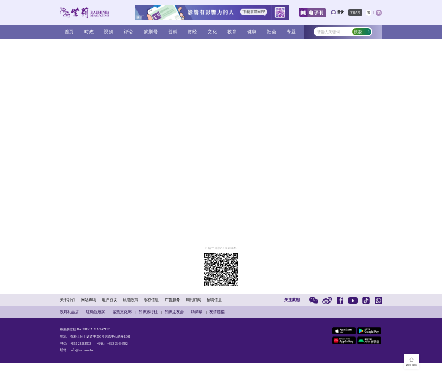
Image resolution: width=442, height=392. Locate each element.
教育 (232, 31)
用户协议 (109, 300)
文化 (212, 31)
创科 (173, 31)
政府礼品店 (69, 312)
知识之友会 (174, 312)
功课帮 (196, 312)
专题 (291, 31)
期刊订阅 (193, 300)
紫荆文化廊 (122, 312)
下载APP (355, 12)
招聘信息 (214, 300)
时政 (89, 31)
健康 (252, 31)
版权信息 (151, 300)
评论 (129, 31)
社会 (272, 31)
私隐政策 (130, 300)
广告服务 (172, 300)
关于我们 (67, 300)
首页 (69, 31)
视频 (109, 31)
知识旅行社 (148, 312)
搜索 (362, 32)
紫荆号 (151, 31)
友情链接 (217, 312)
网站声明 (88, 300)
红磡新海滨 (95, 312)
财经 (192, 31)
